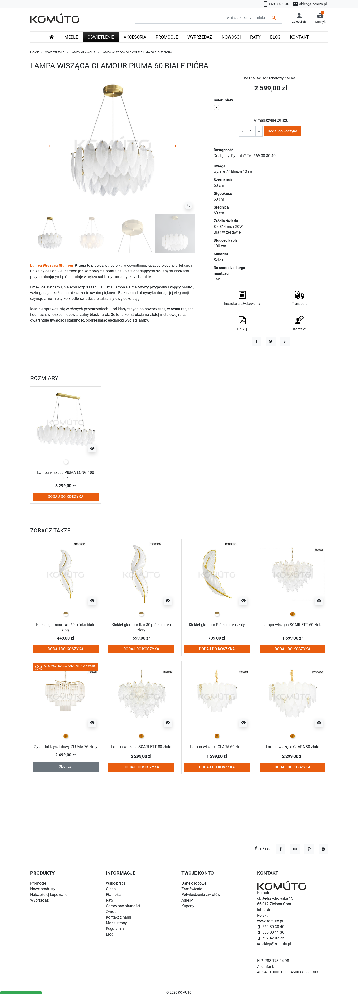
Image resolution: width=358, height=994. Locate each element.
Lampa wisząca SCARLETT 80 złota (141, 778)
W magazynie (264, 120)
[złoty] (292, 643)
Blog (109, 934)
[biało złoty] (65, 643)
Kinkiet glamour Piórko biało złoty (217, 654)
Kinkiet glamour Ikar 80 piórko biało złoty (141, 657)
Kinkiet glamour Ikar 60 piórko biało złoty (66, 657)
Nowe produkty (42, 889)
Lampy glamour (82, 52)
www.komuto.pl (270, 921)
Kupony (187, 906)
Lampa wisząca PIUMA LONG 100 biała (65, 505)
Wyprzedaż (39, 900)
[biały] (65, 491)
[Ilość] (250, 131)
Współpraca (116, 883)
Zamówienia (191, 889)
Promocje (38, 883)
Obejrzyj (66, 800)
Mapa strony (116, 923)
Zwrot (111, 911)
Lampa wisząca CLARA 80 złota (293, 775)
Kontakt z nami (118, 917)
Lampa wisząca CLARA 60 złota (217, 775)
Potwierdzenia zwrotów (200, 894)
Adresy (187, 900)
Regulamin (115, 928)
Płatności (113, 894)
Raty (109, 900)
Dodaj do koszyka (282, 131)
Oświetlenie (54, 52)
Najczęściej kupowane (48, 894)
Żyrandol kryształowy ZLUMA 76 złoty (65, 778)
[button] (320, 18)
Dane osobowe (193, 883)
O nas (111, 889)
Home (34, 52)
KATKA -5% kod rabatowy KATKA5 (270, 78)
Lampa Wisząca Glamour (52, 265)
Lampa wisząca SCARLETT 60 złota (292, 657)
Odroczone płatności (123, 906)
